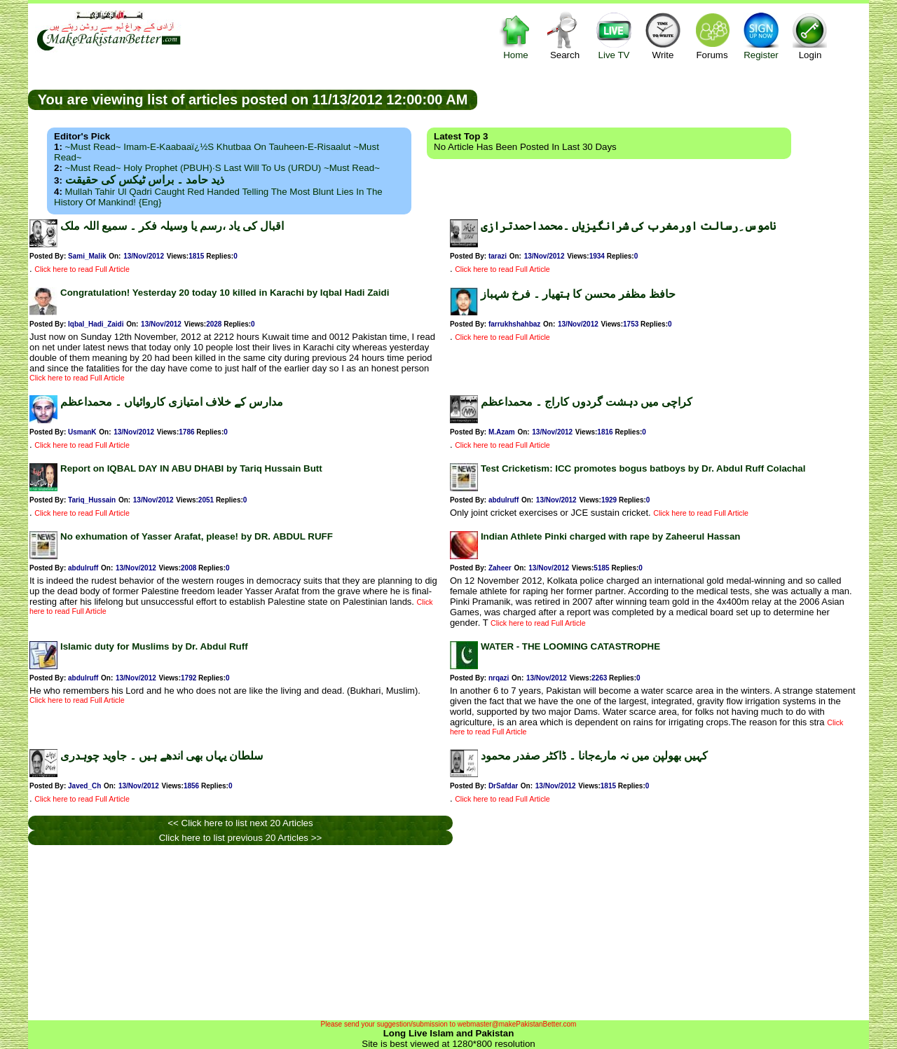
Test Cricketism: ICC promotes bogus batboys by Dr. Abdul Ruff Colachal (643, 468)
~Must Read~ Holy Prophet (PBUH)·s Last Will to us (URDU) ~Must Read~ (222, 168)
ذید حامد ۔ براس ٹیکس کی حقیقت (144, 180)
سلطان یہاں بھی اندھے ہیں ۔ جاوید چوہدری (161, 756)
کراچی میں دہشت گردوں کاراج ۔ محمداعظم (586, 402)
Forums (712, 35)
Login (810, 35)
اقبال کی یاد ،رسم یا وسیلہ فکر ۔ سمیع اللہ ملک (172, 226)
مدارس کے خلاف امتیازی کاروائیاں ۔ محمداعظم (171, 402)
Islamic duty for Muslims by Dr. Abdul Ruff (154, 646)
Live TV (613, 35)
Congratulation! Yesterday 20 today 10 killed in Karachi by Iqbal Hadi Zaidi (224, 292)
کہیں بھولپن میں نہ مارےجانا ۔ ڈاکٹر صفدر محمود (594, 756)
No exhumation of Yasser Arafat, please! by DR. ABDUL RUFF (196, 536)
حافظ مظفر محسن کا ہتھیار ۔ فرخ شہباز (578, 294)
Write (662, 35)
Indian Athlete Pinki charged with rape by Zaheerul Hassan (611, 536)
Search (564, 35)
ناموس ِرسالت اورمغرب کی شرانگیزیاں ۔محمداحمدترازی (628, 226)
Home (515, 35)
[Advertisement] (673, 99)
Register (761, 35)
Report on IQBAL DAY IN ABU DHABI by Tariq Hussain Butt (191, 468)
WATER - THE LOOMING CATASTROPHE (570, 646)
